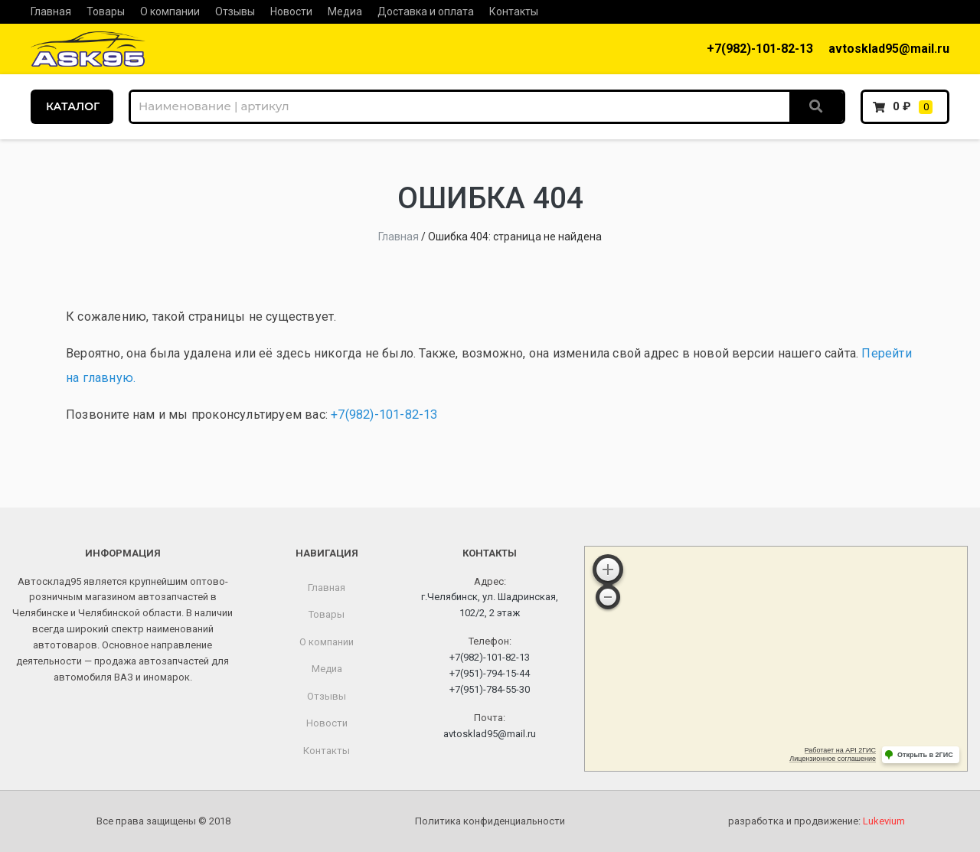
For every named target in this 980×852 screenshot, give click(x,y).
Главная (51, 11)
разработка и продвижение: (816, 821)
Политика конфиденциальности (490, 821)
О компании (170, 11)
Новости (291, 11)
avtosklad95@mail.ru (888, 48)
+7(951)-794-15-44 (489, 673)
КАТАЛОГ (73, 106)
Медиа (345, 11)
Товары (106, 11)
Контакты (513, 11)
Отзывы (235, 11)
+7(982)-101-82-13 (760, 48)
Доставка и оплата (425, 11)
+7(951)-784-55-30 (489, 689)
